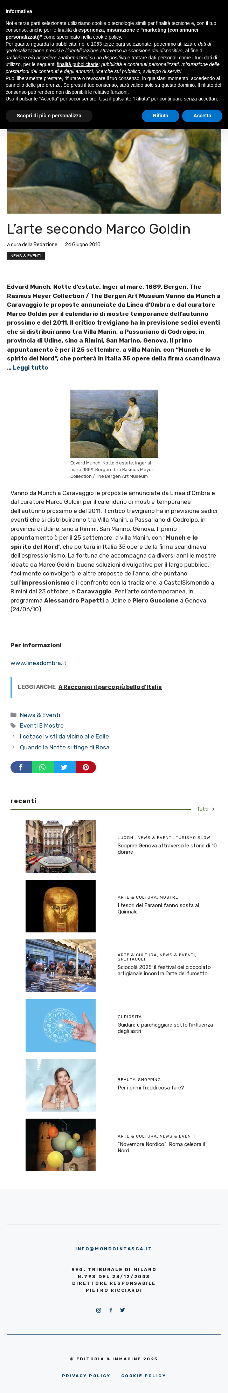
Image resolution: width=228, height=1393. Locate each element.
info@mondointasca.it (114, 1248)
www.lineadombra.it (39, 662)
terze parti (114, 44)
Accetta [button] (202, 115)
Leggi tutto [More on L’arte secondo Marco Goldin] (30, 367)
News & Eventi (26, 255)
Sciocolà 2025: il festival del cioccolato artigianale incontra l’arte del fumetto (164, 970)
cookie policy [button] (107, 37)
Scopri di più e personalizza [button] (49, 115)
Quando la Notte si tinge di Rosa (65, 747)
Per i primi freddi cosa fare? (151, 1088)
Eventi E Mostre (42, 725)
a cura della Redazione (32, 245)
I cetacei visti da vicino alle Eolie (64, 736)
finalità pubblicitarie (77, 64)
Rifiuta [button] (160, 115)
